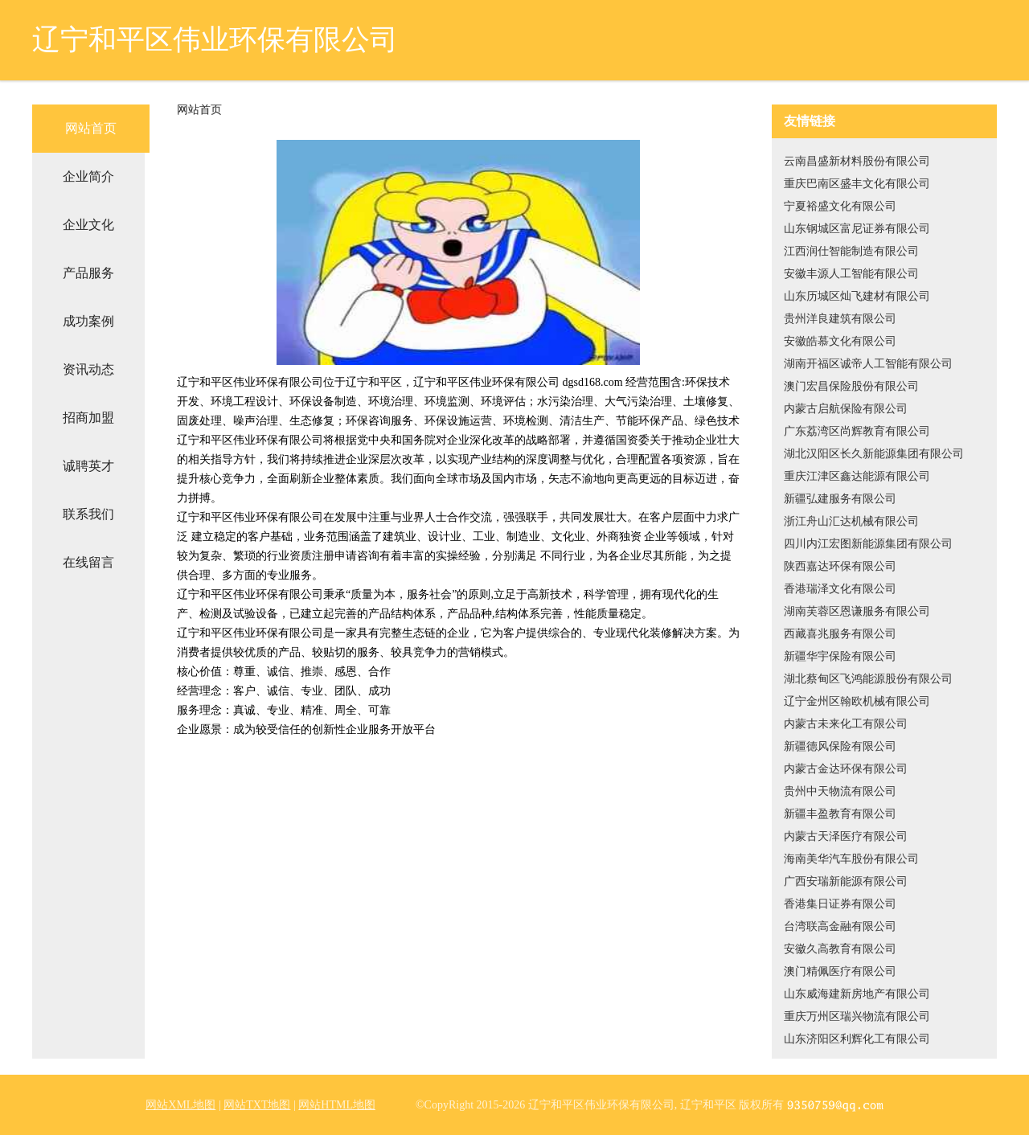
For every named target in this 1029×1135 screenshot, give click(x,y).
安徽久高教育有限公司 (840, 949)
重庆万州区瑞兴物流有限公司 (857, 1016)
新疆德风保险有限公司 (840, 746)
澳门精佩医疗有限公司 (840, 971)
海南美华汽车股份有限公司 (851, 859)
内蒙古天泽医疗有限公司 (846, 836)
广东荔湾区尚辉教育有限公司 (857, 431)
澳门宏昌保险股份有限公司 (851, 386)
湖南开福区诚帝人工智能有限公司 (868, 364)
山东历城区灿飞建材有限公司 (857, 296)
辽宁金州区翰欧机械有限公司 (857, 701)
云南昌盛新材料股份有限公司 (857, 161)
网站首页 (91, 128)
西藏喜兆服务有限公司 (840, 634)
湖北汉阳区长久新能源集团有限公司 (874, 454)
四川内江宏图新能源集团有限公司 (868, 544)
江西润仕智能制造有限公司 (851, 251)
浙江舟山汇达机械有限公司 (851, 521)
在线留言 (88, 562)
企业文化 (88, 225)
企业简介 (88, 176)
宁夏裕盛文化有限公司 (840, 206)
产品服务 (88, 273)
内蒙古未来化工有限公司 (846, 724)
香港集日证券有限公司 (840, 904)
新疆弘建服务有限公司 (840, 499)
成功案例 (88, 321)
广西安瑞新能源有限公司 (846, 881)
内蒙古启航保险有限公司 (846, 409)
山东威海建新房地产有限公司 (857, 994)
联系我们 (88, 514)
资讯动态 (88, 369)
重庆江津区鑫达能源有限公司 (857, 476)
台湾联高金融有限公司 (840, 926)
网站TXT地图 (256, 1105)
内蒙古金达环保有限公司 (846, 769)
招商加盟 (88, 417)
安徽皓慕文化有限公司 (840, 341)
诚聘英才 (88, 466)
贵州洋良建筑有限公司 (840, 319)
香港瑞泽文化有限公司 (840, 589)
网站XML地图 (180, 1105)
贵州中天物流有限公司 (840, 791)
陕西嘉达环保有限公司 (840, 566)
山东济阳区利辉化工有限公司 (857, 1039)
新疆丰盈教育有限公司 (840, 814)
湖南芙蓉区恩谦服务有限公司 (857, 611)
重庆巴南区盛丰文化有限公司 (857, 184)
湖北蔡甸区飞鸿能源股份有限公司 (868, 679)
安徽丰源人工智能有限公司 (851, 274)
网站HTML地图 (336, 1105)
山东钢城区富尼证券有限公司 (857, 229)
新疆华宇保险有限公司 (840, 656)
